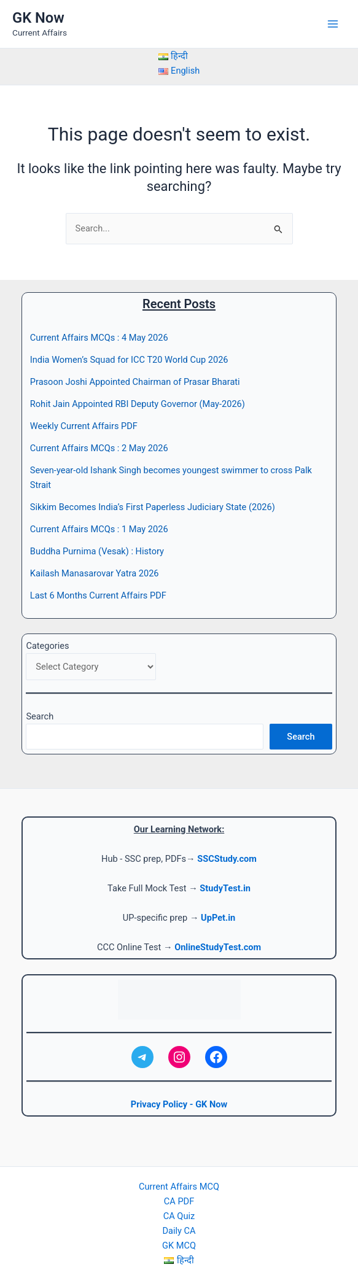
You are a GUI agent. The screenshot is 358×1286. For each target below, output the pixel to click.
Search (39, 716)
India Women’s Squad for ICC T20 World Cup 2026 (129, 359)
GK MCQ (179, 1245)
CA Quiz (179, 1216)
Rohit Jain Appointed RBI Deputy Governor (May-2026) (137, 403)
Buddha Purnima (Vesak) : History (97, 551)
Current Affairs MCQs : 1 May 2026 (99, 529)
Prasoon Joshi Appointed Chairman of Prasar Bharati (135, 381)
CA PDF (179, 1201)
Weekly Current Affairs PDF (84, 426)
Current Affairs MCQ (179, 1186)
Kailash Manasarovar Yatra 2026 (94, 573)
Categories (47, 645)
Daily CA (178, 1230)
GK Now (38, 17)
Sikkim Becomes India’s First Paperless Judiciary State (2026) (152, 507)
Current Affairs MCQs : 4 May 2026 (99, 337)
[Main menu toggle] (333, 24)
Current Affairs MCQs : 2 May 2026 (99, 448)
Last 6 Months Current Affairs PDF (98, 595)
